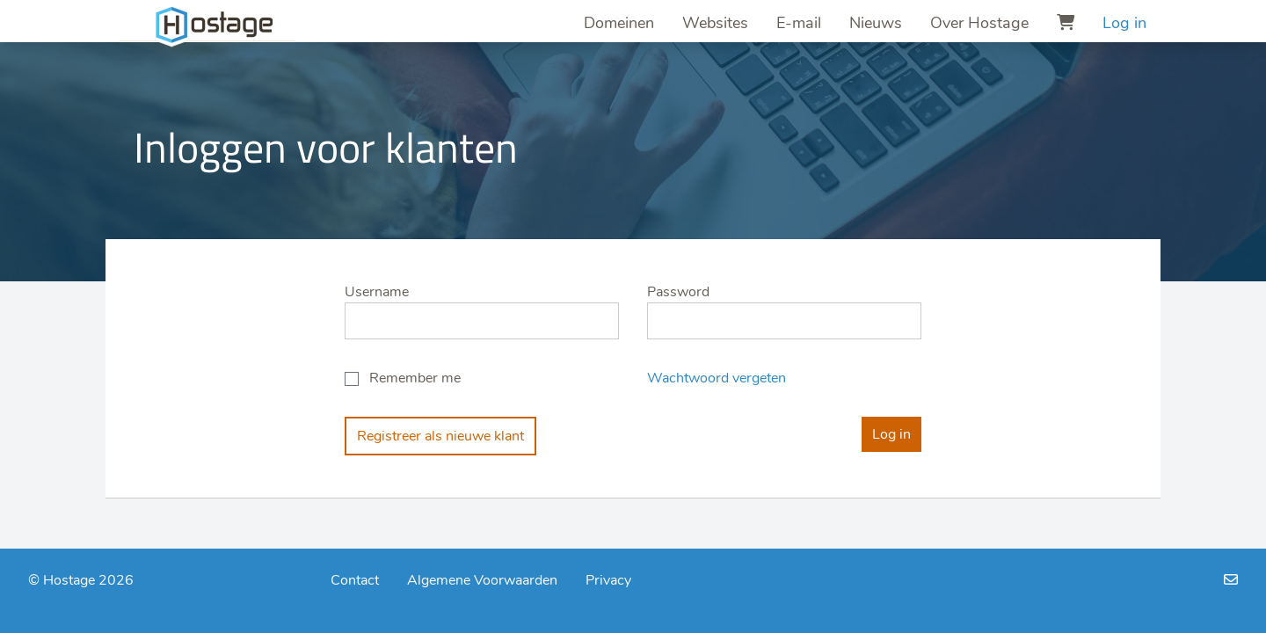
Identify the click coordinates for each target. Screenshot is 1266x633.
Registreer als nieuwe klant (440, 436)
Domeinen (619, 22)
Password (678, 292)
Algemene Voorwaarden (482, 580)
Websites (715, 22)
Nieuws (875, 22)
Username (377, 292)
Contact (355, 580)
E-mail (798, 22)
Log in (1124, 22)
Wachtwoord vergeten (716, 378)
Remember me (415, 378)
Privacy (608, 580)
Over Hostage (979, 22)
